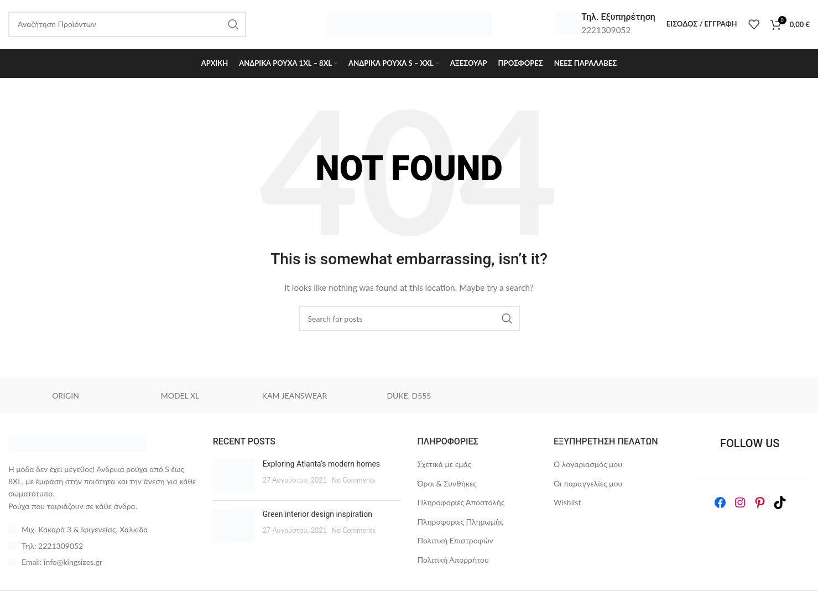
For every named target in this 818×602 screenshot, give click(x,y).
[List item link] (102, 547)
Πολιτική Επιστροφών (455, 542)
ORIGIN (65, 397)
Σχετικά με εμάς (445, 465)
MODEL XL (180, 397)
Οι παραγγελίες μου (588, 484)
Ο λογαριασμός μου (588, 465)
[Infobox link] (605, 24)
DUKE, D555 (409, 397)
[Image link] (77, 443)
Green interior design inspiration (317, 515)
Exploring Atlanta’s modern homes (321, 464)
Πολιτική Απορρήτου (453, 561)
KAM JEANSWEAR (294, 397)
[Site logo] (409, 24)
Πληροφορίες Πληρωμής (461, 522)
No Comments (353, 481)
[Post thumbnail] (233, 476)
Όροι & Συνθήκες (447, 484)
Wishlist (567, 503)
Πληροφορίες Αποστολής (461, 503)
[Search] (409, 319)
